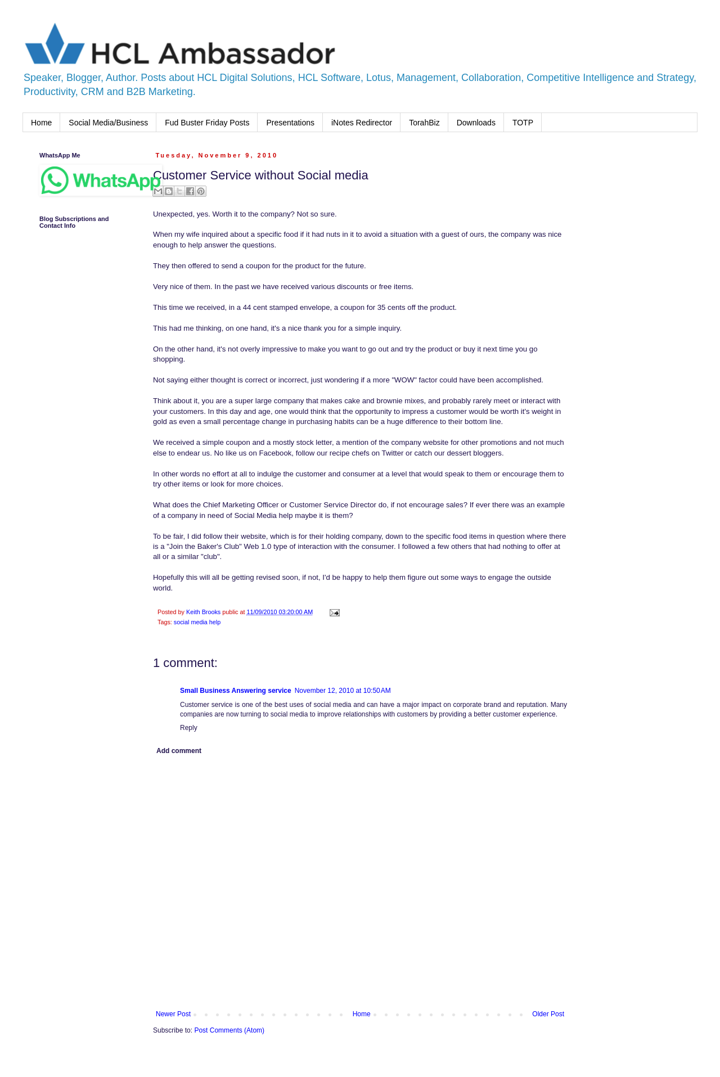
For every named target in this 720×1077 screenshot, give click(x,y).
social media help (197, 622)
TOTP (522, 122)
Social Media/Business (108, 122)
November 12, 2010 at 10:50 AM (343, 691)
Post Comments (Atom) (229, 1030)
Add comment (178, 751)
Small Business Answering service (235, 691)
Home (41, 122)
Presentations (290, 122)
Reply (188, 728)
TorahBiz (424, 122)
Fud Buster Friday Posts (207, 122)
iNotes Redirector (361, 122)
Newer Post (173, 1014)
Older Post (548, 1014)
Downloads (476, 122)
